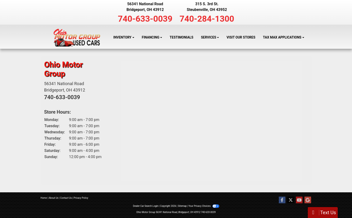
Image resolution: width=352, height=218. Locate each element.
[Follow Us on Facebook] (282, 200)
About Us (53, 198)
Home (44, 198)
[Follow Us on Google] (307, 200)
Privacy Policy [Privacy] (81, 198)
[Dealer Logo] (77, 37)
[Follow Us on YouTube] (299, 200)
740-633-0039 (145, 19)
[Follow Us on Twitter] (290, 200)
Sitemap (182, 206)
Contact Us (66, 198)
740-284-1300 (207, 19)
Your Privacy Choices (203, 206)
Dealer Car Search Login (145, 206)
